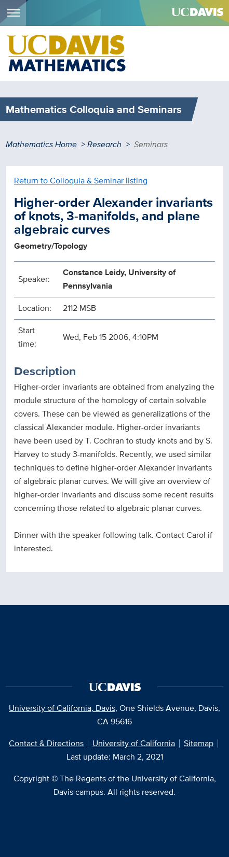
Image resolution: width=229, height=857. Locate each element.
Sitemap (198, 743)
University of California (133, 743)
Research (104, 144)
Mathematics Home (41, 144)
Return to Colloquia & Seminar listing (80, 181)
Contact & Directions (46, 743)
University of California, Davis (62, 708)
